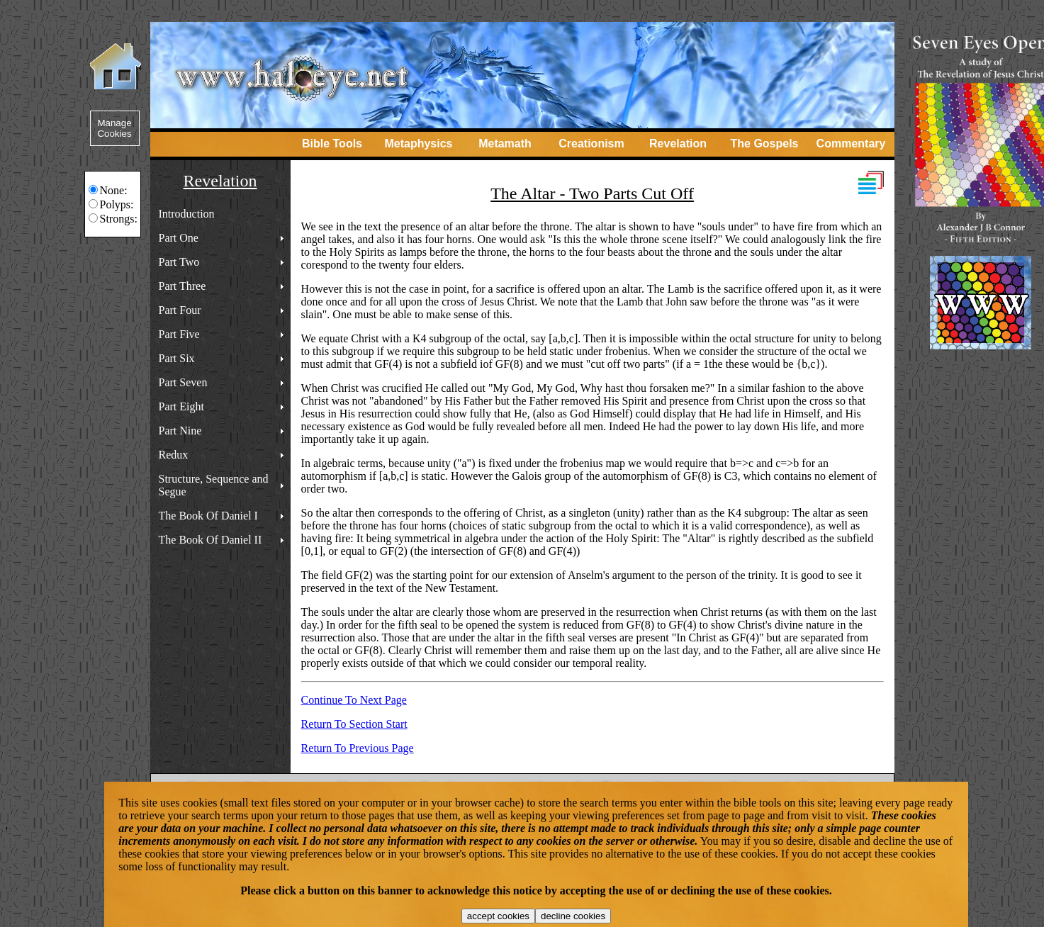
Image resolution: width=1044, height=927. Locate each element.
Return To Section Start (354, 724)
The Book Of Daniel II (210, 540)
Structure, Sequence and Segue (214, 485)
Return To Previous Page (357, 748)
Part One (178, 238)
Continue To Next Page (354, 700)
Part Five (179, 334)
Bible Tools (332, 143)
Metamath (505, 143)
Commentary (851, 143)
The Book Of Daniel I (208, 516)
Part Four (180, 310)
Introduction (187, 214)
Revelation (678, 143)
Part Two (179, 262)
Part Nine (180, 431)
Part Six (177, 358)
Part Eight (181, 406)
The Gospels (764, 143)
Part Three (182, 286)
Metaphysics (418, 143)
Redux (174, 455)
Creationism (591, 143)
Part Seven (183, 382)
